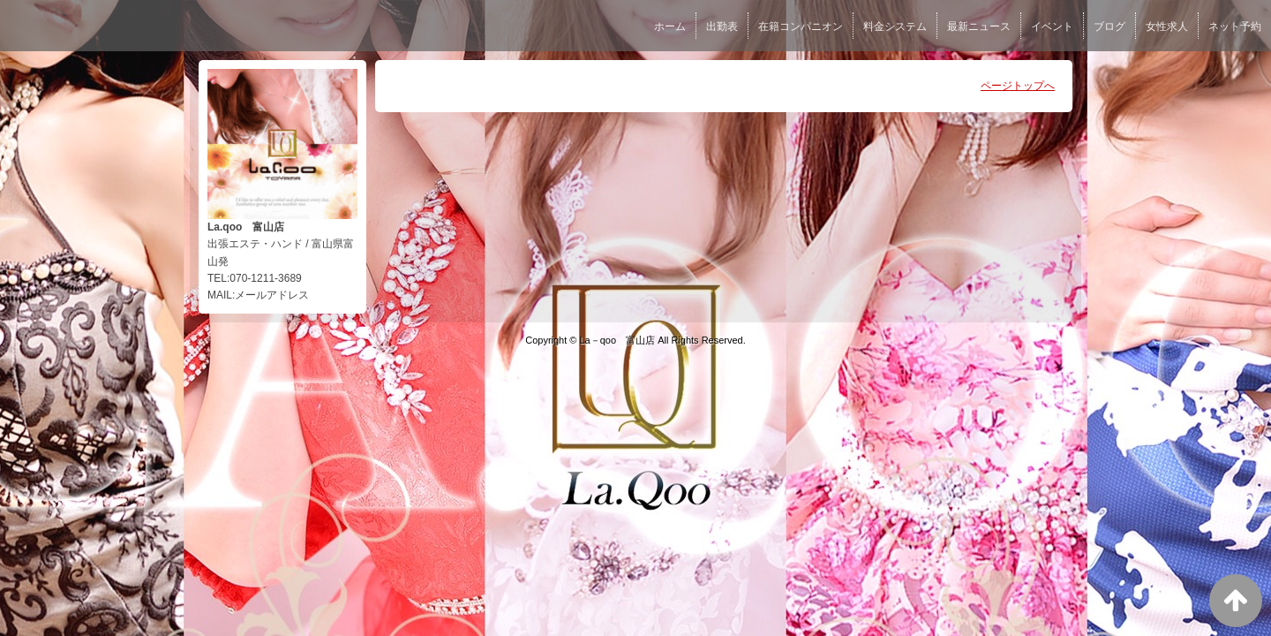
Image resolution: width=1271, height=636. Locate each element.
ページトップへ (1018, 86)
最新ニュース (979, 26)
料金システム (895, 26)
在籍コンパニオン (800, 26)
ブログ (1109, 26)
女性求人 (1167, 26)
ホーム (670, 26)
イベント (1052, 26)
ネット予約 (1234, 26)
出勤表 (722, 26)
